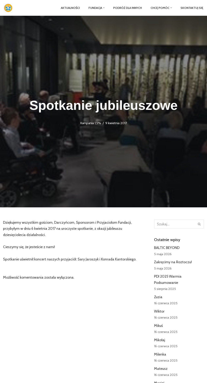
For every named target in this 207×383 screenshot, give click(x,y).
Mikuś (158, 326)
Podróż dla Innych (127, 8)
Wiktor (159, 311)
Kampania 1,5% (90, 123)
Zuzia (158, 297)
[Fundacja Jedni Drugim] (9, 8)
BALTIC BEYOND (167, 248)
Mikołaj (159, 340)
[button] (103, 7)
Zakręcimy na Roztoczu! (173, 262)
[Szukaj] (174, 224)
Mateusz (161, 369)
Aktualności (69, 8)
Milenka (160, 355)
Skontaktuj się (191, 8)
